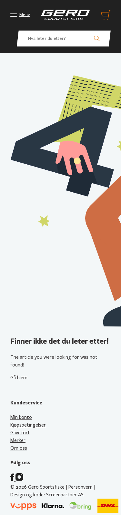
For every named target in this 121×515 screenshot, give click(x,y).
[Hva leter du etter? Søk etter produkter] (63, 38)
